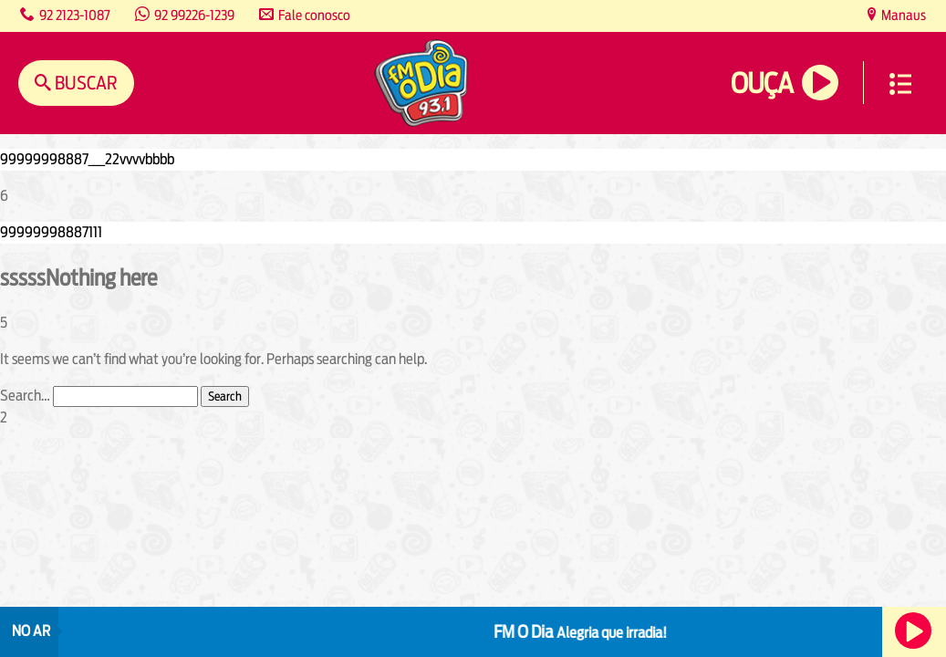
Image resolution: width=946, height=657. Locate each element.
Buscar (84, 82)
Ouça (762, 83)
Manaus (902, 15)
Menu (900, 84)
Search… (25, 395)
